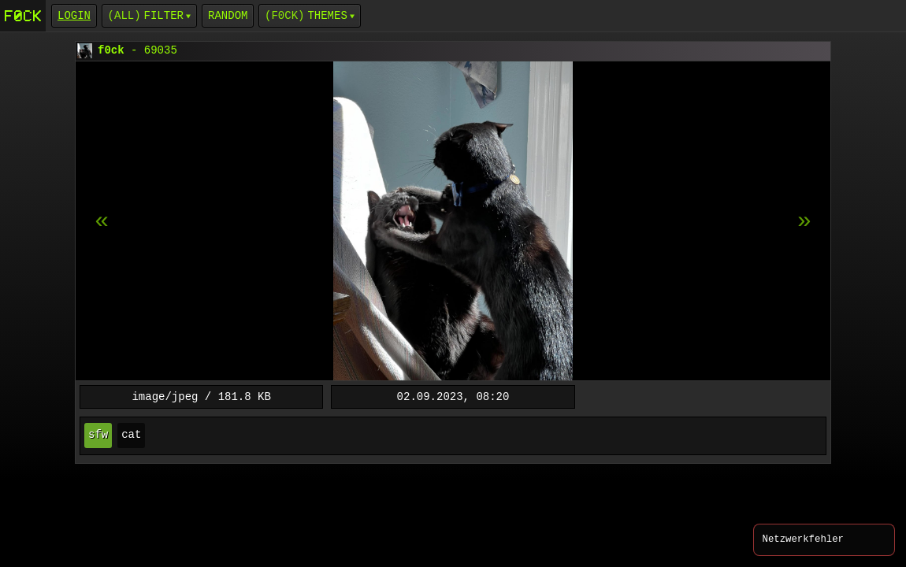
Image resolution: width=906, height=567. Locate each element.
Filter (164, 15)
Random (227, 15)
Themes (327, 15)
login (74, 15)
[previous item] (804, 221)
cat (131, 435)
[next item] (101, 221)
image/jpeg (165, 396)
